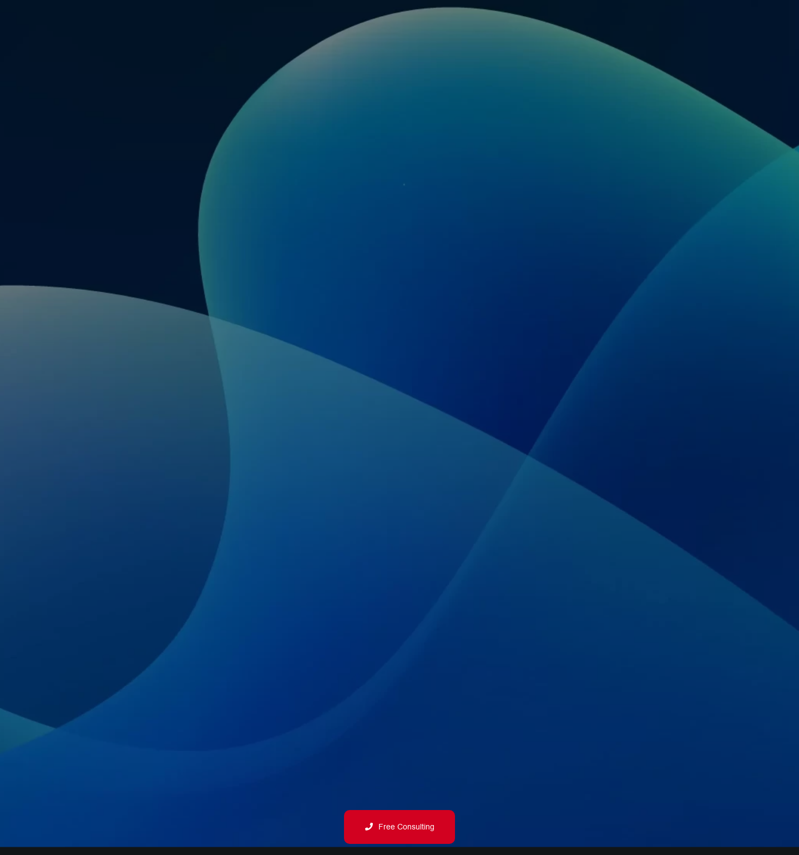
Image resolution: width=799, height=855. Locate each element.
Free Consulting (399, 827)
